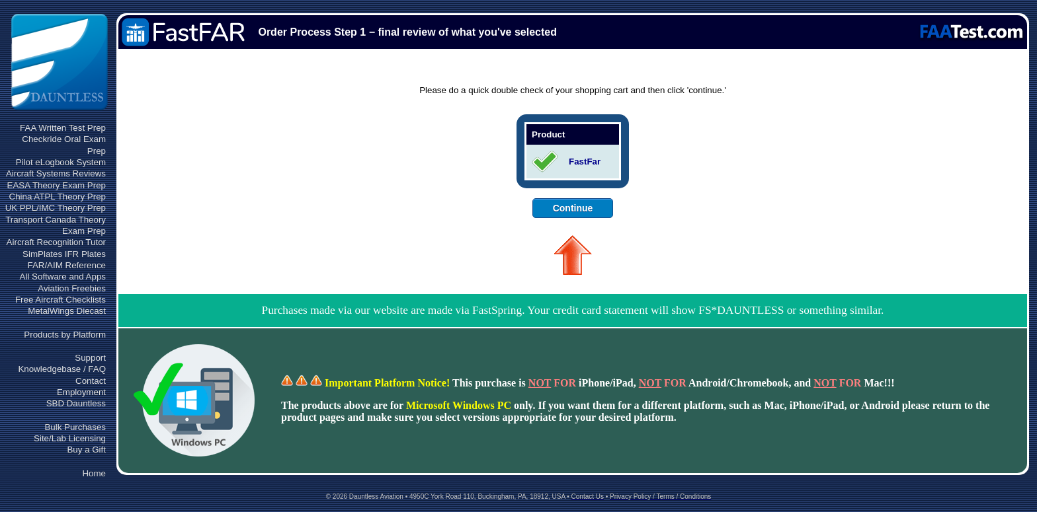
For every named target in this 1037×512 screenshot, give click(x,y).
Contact (90, 381)
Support (90, 358)
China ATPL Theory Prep (57, 196)
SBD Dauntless (76, 403)
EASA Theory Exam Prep (56, 185)
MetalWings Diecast (67, 311)
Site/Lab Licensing (70, 438)
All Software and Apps (63, 276)
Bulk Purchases (75, 427)
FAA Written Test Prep (63, 128)
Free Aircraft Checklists (60, 300)
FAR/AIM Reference (66, 265)
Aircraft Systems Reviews (56, 173)
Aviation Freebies (72, 288)
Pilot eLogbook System (61, 162)
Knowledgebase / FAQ (62, 369)
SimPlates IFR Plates (64, 254)
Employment (81, 392)
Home (94, 473)
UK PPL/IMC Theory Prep (55, 208)
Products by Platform (65, 335)
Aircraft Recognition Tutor (56, 242)
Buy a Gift (86, 450)
